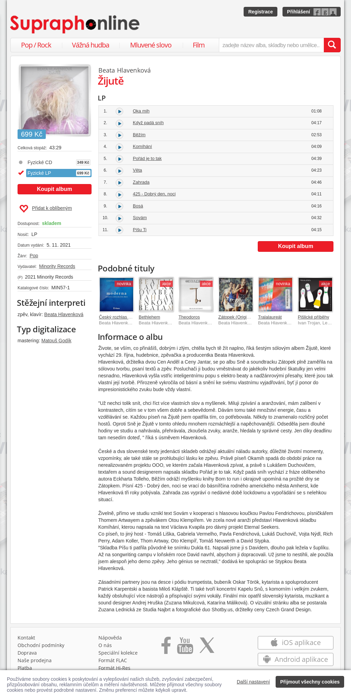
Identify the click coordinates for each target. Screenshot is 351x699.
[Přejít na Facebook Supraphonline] (166, 648)
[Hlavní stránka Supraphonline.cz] (75, 24)
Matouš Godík (56, 340)
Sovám (140, 217)
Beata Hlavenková (64, 314)
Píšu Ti (140, 229)
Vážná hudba (90, 45)
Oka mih (141, 111)
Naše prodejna (35, 660)
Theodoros (189, 317)
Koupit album (54, 189)
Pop (34, 255)
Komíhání (142, 146)
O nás (105, 645)
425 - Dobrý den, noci (154, 193)
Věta (137, 170)
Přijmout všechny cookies (310, 682)
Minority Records (57, 266)
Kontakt (26, 637)
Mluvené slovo (150, 45)
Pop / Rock (36, 45)
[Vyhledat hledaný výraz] (332, 45)
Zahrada (141, 182)
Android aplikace (295, 659)
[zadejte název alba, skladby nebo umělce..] (271, 45)
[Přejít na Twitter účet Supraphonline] (206, 648)
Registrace (260, 11)
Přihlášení (298, 11)
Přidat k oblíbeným (45, 209)
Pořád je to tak (147, 158)
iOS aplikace (295, 642)
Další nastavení (253, 682)
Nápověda (110, 637)
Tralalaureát (270, 317)
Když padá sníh (148, 122)
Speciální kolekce (118, 652)
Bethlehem (149, 317)
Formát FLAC (112, 660)
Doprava (27, 652)
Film (199, 45)
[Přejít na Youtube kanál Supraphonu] (184, 648)
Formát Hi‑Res (114, 668)
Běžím (139, 134)
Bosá (138, 205)
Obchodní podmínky (41, 645)
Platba (25, 668)
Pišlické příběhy (313, 317)
